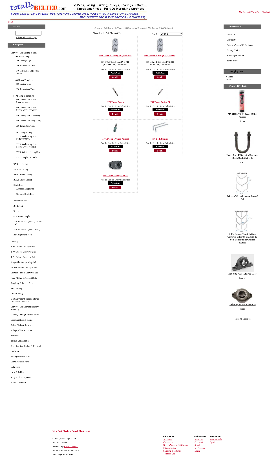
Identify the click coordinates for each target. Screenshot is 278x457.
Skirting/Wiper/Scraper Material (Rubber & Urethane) (25, 300)
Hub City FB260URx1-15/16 (243, 304)
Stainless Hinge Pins (25, 194)
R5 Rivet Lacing (21, 164)
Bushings (15, 335)
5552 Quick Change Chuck (115, 175)
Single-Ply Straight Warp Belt (24, 262)
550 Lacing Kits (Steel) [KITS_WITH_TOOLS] (26, 109)
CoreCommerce (71, 446)
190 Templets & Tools (25, 89)
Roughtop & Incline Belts (22, 283)
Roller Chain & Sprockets (22, 325)
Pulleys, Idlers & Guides (21, 330)
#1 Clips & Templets (22, 216)
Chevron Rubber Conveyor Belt (24, 272)
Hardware (15, 351)
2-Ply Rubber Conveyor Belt (23, 246)
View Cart (255, 12)
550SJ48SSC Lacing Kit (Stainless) (160, 55)
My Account (244, 12)
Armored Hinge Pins (25, 189)
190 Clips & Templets (23, 80)
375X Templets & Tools (26, 157)
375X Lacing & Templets (25, 132)
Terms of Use (232, 60)
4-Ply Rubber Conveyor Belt (23, 257)
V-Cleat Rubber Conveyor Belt (24, 267)
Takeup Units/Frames (20, 341)
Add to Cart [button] (115, 73)
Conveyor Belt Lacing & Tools (24, 53)
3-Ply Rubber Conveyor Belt (23, 252)
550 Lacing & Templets (24, 96)
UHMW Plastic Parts (20, 361)
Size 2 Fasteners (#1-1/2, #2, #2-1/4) (28, 223)
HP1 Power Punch (115, 102)
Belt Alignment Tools (23, 234)
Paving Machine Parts (20, 356)
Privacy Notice (233, 50)
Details (115, 77)
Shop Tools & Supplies (21, 377)
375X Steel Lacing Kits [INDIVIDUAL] (26, 137)
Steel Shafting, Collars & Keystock (26, 346)
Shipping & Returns (235, 55)
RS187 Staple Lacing (23, 174)
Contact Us (232, 40)
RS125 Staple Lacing (23, 180)
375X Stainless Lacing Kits (28, 152)
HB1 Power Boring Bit (160, 102)
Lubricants (15, 367)
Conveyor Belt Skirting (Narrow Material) (25, 308)
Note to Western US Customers (240, 45)
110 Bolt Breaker (160, 139)
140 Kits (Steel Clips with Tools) (27, 72)
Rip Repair (18, 206)
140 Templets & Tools (25, 65)
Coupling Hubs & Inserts (21, 320)
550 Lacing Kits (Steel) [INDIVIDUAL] (26, 101)
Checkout (266, 12)
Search (75, 431)
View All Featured (242, 319)
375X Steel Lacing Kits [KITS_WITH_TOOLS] (26, 145)
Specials (213, 442)
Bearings (15, 241)
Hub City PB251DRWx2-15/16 (242, 274)
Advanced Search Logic (26, 37)
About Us (231, 34)
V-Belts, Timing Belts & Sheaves (25, 314)
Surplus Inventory (18, 382)
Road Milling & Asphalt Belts (24, 278)
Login (10, 22)
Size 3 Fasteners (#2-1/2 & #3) (27, 229)
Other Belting (17, 293)
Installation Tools (21, 200)
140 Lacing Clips (23, 60)
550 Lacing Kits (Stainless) (28, 115)
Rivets (16, 211)
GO (12, 32)
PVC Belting (16, 288)
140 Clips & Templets (23, 56)
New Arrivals (216, 439)
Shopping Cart (236, 71)
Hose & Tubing (17, 372)
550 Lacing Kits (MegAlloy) (28, 120)
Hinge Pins (18, 185)
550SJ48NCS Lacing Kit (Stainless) (115, 55)
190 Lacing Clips (23, 84)
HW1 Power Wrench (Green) (115, 139)
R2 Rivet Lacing (21, 169)
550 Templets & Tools (25, 126)
